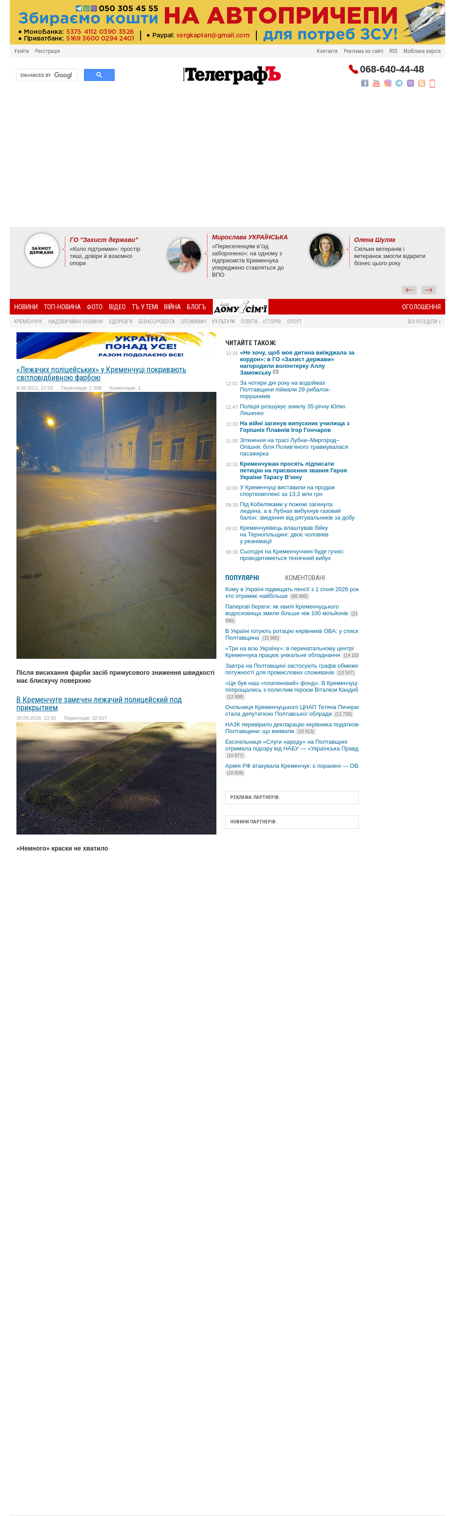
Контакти (327, 51)
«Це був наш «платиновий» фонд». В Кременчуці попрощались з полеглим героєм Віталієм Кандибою (295, 690)
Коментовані (305, 578)
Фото (95, 307)
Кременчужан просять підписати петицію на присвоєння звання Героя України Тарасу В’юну (293, 470)
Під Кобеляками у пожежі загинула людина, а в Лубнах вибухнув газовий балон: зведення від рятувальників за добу (297, 511)
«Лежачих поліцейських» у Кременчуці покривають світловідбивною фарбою (101, 373)
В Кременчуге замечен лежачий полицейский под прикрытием (99, 703)
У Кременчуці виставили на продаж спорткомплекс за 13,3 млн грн (287, 490)
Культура (223, 322)
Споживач (193, 322)
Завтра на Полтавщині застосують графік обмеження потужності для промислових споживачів (296, 669)
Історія (272, 322)
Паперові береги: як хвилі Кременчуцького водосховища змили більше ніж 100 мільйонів (291, 613)
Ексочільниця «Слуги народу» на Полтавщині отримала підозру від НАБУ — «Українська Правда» (295, 748)
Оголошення (421, 307)
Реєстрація (47, 51)
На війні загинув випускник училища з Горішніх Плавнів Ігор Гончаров (294, 426)
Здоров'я (120, 322)
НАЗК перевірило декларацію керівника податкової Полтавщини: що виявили (294, 727)
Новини (26, 307)
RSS (393, 51)
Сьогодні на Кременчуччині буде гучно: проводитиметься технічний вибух (292, 554)
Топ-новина (62, 307)
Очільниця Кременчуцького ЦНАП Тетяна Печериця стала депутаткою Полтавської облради (294, 710)
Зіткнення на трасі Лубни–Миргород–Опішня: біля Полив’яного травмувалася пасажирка (294, 447)
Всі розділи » (424, 322)
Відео (117, 307)
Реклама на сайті (363, 51)
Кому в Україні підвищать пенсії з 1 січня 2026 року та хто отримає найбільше (297, 592)
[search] (46, 75)
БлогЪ (196, 307)
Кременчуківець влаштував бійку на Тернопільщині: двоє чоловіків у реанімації (284, 534)
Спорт (294, 322)
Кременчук (28, 322)
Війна (172, 307)
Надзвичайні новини (75, 322)
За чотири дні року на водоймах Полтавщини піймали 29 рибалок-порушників (285, 389)
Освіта (249, 322)
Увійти (21, 51)
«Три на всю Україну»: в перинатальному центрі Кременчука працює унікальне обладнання (293, 651)
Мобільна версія (422, 51)
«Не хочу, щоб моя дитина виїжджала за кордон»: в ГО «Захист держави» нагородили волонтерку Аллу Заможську (297, 362)
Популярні (242, 578)
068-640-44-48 (392, 69)
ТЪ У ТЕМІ (145, 307)
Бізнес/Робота (157, 322)
